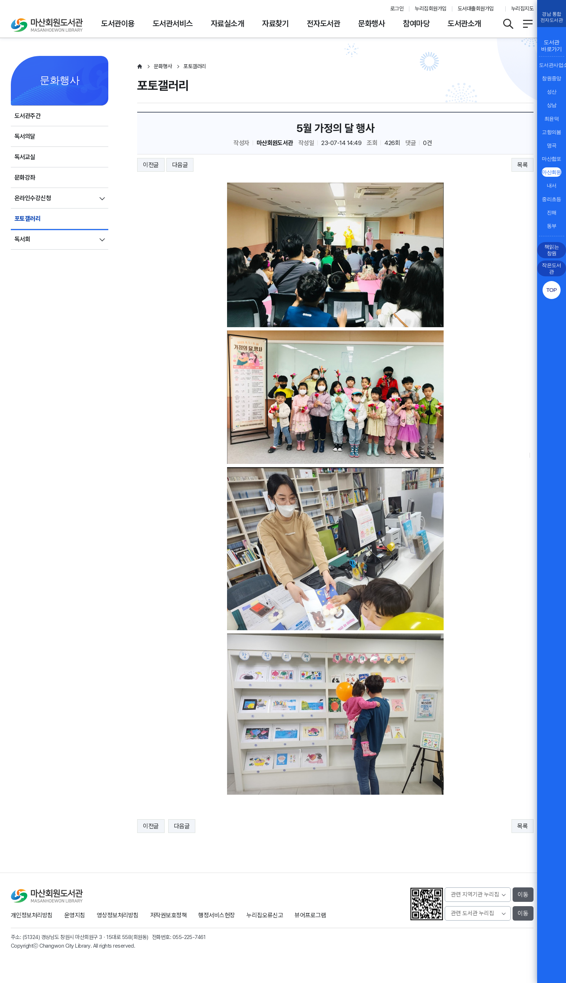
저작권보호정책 (168, 915)
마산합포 (551, 159)
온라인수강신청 (32, 198)
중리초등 (551, 199)
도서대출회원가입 (476, 8)
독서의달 (24, 136)
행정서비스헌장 (216, 915)
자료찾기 (275, 23)
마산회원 (551, 172)
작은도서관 (551, 268)
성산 (552, 92)
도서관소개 (464, 23)
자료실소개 (227, 23)
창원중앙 (551, 78)
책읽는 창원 (551, 250)
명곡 (552, 145)
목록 (522, 164)
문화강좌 (24, 177)
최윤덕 (551, 119)
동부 (552, 226)
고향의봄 (551, 132)
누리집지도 (522, 8)
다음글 (180, 164)
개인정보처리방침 (32, 915)
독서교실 (24, 157)
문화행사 (371, 23)
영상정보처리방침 (118, 915)
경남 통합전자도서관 (551, 17)
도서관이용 (117, 23)
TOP (551, 290)
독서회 (22, 239)
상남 (552, 105)
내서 (552, 185)
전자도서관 (323, 23)
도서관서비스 (173, 23)
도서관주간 (27, 115)
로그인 (397, 8)
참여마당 (416, 23)
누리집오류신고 (265, 915)
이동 (523, 894)
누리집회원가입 (430, 8)
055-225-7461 (189, 937)
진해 (552, 212)
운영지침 (74, 915)
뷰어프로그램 (310, 915)
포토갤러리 (27, 218)
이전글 (150, 164)
